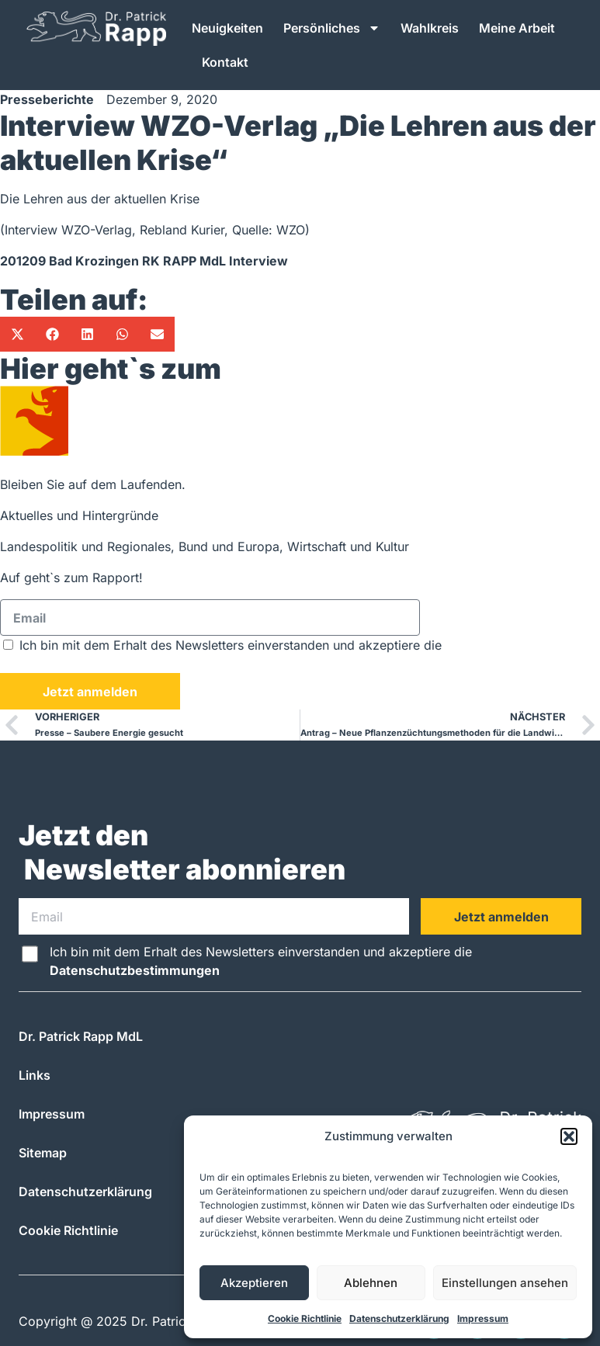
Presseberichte (47, 99)
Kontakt (225, 62)
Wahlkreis (430, 28)
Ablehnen (370, 1282)
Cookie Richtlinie (305, 1318)
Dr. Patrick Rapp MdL (81, 1036)
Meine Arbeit (517, 28)
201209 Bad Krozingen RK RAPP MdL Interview (144, 261)
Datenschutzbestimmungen (85, 663)
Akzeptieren (254, 1282)
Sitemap (43, 1152)
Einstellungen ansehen (505, 1282)
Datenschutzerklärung (399, 1318)
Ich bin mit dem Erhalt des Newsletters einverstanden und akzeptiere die (261, 961)
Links (34, 1075)
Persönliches (331, 28)
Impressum (482, 1318)
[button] (569, 1136)
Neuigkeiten (227, 28)
